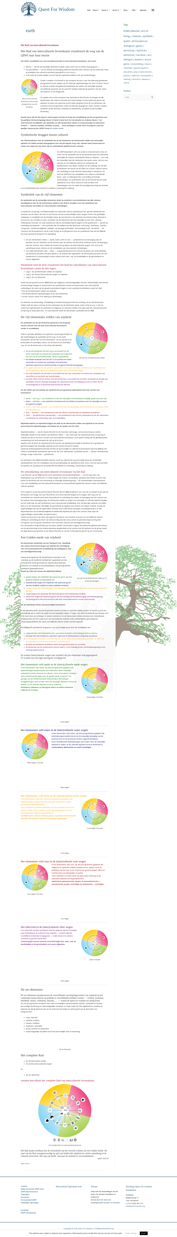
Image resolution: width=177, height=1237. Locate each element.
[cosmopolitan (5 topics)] (146, 75)
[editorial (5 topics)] (135, 75)
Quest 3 (115, 10)
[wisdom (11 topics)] (139, 59)
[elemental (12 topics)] (128, 54)
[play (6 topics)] (135, 71)
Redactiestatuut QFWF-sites (32, 1189)
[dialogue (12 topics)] (128, 59)
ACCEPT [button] (143, 1233)
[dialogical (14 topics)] (128, 45)
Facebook (25, 1211)
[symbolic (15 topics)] (148, 36)
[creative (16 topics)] (136, 36)
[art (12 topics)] (149, 54)
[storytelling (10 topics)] (137, 63)
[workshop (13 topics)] (128, 50)
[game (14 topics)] (139, 45)
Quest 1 (96, 10)
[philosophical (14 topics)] (139, 41)
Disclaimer (25, 1197)
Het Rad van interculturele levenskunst (41, 45)
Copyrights (25, 1195)
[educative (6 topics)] (127, 71)
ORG (133, 10)
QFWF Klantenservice (29, 1192)
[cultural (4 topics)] (126, 83)
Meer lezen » (26, 1163)
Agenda (143, 10)
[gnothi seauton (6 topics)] (141, 68)
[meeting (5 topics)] (126, 79)
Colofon (24, 1186)
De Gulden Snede (57, 128)
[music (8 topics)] (148, 64)
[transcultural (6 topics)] (145, 71)
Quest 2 (104, 10)
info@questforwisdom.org (136, 1206)
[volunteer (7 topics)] (127, 68)
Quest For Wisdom (57, 9)
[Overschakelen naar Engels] (152, 9)
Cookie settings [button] (131, 1233)
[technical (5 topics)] (136, 79)
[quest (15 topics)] (126, 41)
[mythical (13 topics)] (141, 50)
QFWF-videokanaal (28, 1213)
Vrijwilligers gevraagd (30, 1203)
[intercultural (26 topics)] (131, 31)
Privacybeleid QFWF (29, 1200)
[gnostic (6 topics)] (126, 75)
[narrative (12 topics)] (141, 54)
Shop (125, 10)
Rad (88, 10)
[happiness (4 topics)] (145, 79)
